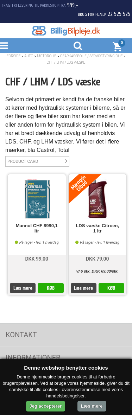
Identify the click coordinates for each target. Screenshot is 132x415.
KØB (51, 288)
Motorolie (46, 56)
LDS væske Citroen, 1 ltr (97, 228)
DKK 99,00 (36, 259)
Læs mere (22, 288)
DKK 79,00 (97, 259)
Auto (28, 56)
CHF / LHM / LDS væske (66, 62)
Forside (14, 56)
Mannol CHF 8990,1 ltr (37, 228)
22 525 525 (119, 14)
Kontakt (21, 335)
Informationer (33, 357)
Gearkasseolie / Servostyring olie (91, 56)
